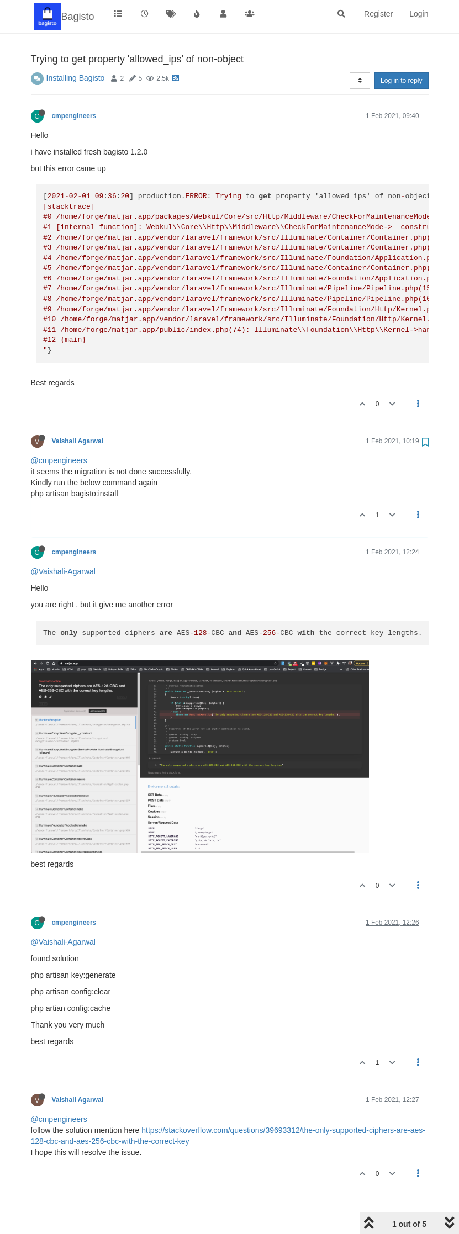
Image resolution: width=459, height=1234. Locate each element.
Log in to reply (401, 80)
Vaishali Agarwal (77, 441)
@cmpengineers (59, 460)
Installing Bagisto (75, 77)
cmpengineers (74, 116)
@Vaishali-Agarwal (63, 571)
